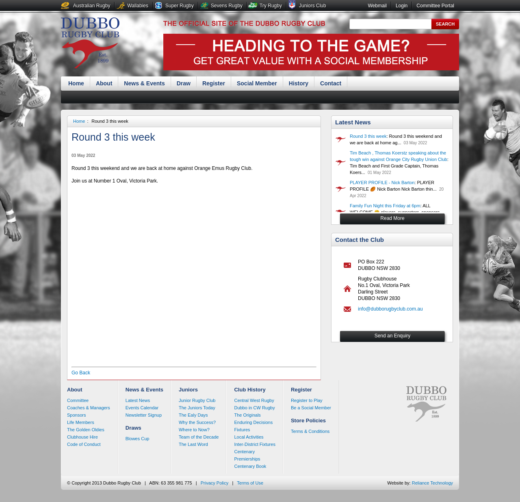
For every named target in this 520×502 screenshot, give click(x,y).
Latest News (353, 122)
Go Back (81, 373)
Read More (392, 218)
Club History (249, 390)
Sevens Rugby (227, 6)
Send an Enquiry (393, 336)
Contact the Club (359, 239)
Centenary (244, 451)
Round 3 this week (109, 121)
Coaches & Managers (88, 407)
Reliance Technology (432, 482)
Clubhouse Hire (82, 437)
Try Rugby (271, 6)
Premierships (247, 458)
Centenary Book (250, 466)
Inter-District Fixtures (254, 444)
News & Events (144, 83)
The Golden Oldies (85, 429)
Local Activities (248, 437)
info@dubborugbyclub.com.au (390, 309)
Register (213, 83)
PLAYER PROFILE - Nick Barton (382, 182)
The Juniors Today (197, 407)
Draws (133, 428)
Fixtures (242, 429)
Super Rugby (179, 6)
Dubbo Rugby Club (90, 43)
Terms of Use (250, 482)
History (298, 83)
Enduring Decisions (253, 422)
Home (76, 83)
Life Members (80, 422)
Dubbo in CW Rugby (254, 407)
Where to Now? (194, 429)
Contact (330, 83)
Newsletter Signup (144, 415)
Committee (78, 400)
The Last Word (193, 444)
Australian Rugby (91, 6)
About (104, 83)
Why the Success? (197, 422)
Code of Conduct (84, 444)
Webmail (377, 6)
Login (401, 6)
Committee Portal (435, 6)
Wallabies (137, 6)
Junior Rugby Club (197, 400)
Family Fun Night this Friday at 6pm (385, 205)
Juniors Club (312, 6)
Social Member (257, 83)
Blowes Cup (138, 438)
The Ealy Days (193, 415)
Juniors (188, 390)
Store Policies (308, 420)
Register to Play (307, 400)
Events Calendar (142, 407)
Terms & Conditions (310, 431)
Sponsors (76, 415)
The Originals (247, 415)
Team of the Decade (199, 437)
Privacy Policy (214, 482)
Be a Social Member (311, 407)
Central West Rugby (254, 400)
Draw (184, 83)
